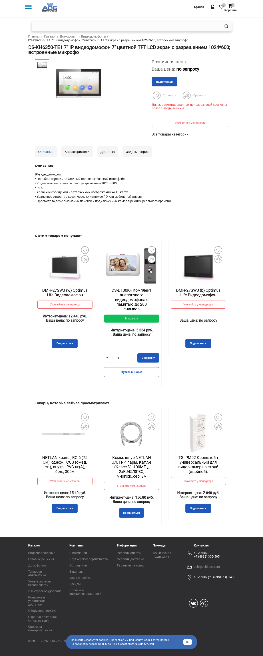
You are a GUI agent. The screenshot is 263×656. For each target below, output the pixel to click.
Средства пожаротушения (40, 628)
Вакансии (76, 571)
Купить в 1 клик (131, 372)
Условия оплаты (129, 553)
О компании (78, 553)
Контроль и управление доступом (36, 601)
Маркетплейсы (80, 578)
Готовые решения (41, 559)
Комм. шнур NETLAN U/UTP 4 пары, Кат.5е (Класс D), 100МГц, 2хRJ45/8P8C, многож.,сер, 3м (131, 467)
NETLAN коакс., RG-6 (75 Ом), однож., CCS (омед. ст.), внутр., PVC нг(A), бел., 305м (64, 464)
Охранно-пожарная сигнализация (42, 618)
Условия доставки (130, 559)
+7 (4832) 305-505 (207, 556)
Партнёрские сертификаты (88, 559)
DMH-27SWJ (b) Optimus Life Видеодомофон (198, 292)
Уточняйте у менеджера (190, 122)
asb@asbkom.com (207, 566)
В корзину (148, 357)
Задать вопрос (137, 152)
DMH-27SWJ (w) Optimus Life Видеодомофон (65, 292)
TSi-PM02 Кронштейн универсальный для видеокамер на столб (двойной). (198, 464)
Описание (46, 152)
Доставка (107, 152)
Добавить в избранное (85, 250)
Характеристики (77, 152)
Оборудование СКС (42, 610)
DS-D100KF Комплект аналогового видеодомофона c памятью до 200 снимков (131, 299)
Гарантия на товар (131, 565)
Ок (187, 642)
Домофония (37, 565)
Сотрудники (78, 565)
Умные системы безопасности (39, 583)
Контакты (201, 545)
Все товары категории (170, 134)
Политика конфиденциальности (85, 592)
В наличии (131, 318)
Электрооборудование (44, 591)
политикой (147, 644)
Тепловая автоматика (37, 573)
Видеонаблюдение (41, 553)
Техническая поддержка (162, 554)
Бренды (75, 584)
